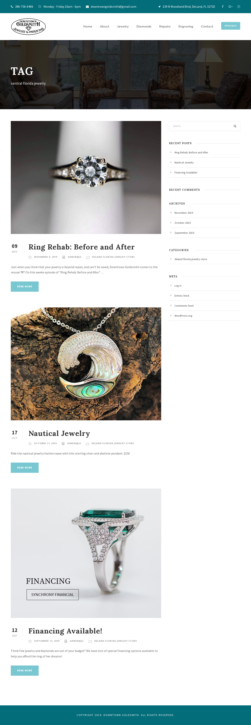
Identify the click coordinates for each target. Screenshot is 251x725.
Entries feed (182, 295)
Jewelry (123, 26)
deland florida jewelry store (113, 256)
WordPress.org (183, 315)
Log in (178, 285)
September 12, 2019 (46, 640)
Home (87, 26)
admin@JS (75, 256)
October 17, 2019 (45, 443)
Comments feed (184, 305)
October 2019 (183, 223)
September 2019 (184, 233)
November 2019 (184, 212)
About (104, 26)
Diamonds (143, 26)
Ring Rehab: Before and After (81, 246)
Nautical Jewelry (59, 433)
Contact (207, 26)
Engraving (185, 26)
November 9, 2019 (45, 256)
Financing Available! (65, 630)
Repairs (165, 26)
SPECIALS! (231, 25)
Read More (24, 286)
